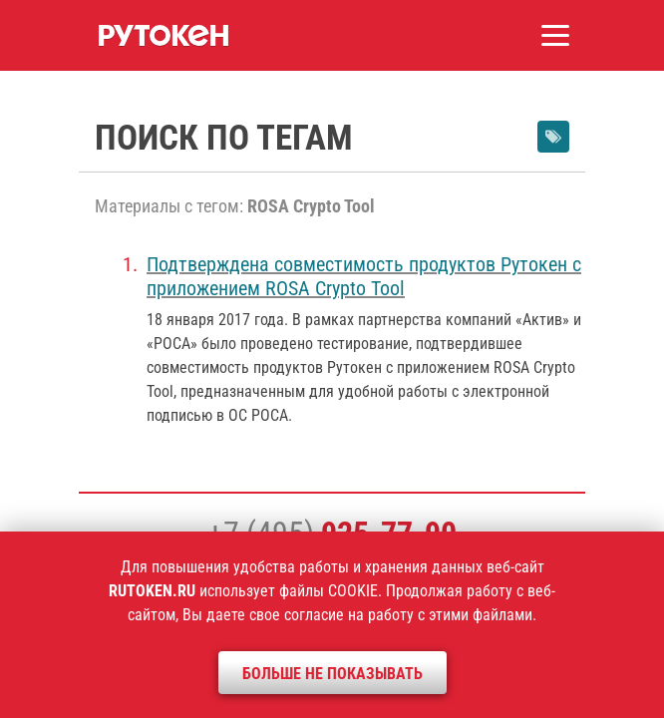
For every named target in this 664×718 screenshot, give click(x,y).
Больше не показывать (332, 673)
